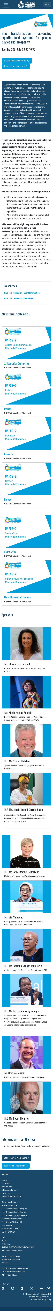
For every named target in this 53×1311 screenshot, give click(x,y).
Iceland (7, 409)
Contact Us (6, 1193)
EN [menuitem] (46, 4)
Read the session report (16, 66)
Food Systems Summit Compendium (15, 1268)
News (4, 1241)
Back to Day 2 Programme (17, 1157)
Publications (6, 1244)
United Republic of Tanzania (17, 597)
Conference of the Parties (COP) (13, 1272)
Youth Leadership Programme (12, 1219)
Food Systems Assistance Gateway (14, 1215)
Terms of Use (46, 1297)
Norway (7, 499)
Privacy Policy (34, 1297)
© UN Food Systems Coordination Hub (37, 1294)
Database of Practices (10, 1205)
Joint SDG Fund (7, 1226)
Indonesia (8, 454)
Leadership (5, 1183)
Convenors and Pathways (11, 1256)
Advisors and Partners (9, 1190)
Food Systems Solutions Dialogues (14, 1209)
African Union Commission (16, 363)
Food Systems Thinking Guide (12, 1222)
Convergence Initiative (9, 1202)
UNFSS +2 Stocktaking (9, 1275)
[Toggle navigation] (6, 5)
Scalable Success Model (10, 1229)
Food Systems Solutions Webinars (14, 1212)
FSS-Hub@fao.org (44, 1300)
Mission (4, 1180)
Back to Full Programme (16, 1165)
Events (4, 1237)
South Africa (10, 552)
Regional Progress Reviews (11, 1260)
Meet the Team (7, 1187)
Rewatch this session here (17, 60)
